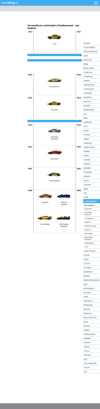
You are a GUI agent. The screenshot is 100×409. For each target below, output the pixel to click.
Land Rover (89, 251)
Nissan (87, 293)
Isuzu (86, 181)
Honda (87, 164)
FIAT (85, 126)
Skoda (87, 326)
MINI (86, 284)
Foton (87, 135)
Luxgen (87, 268)
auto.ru (9, 2)
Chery (87, 81)
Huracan (87, 230)
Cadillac (88, 72)
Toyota (87, 355)
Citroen (88, 93)
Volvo (87, 367)
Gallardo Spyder (90, 226)
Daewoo (88, 97)
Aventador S (89, 218)
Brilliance (89, 68)
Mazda (87, 276)
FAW (86, 118)
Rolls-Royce (90, 318)
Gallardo (87, 222)
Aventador (88, 209)
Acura (87, 43)
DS (85, 114)
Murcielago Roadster (88, 238)
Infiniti (87, 176)
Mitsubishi (89, 288)
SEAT (86, 322)
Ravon (87, 309)
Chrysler (88, 89)
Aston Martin (90, 52)
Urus (86, 247)
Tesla (86, 351)
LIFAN (86, 259)
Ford (86, 131)
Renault (88, 313)
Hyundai (88, 172)
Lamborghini (90, 201)
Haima (86, 151)
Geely (87, 139)
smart (87, 330)
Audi (86, 56)
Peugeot (88, 301)
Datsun (87, 101)
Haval (86, 156)
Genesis (88, 143)
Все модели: (89, 205)
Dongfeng (89, 110)
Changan (88, 77)
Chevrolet (89, 85)
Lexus (87, 255)
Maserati (88, 272)
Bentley (88, 60)
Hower (87, 168)
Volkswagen (90, 363)
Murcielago (88, 233)
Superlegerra (89, 243)
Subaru (87, 338)
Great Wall (89, 147)
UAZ (85, 359)
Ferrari (88, 122)
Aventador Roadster (88, 214)
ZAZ (85, 372)
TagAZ (87, 347)
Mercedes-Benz (91, 280)
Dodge (87, 106)
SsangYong (89, 334)
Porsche (88, 305)
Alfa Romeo (89, 47)
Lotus (87, 263)
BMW (86, 64)
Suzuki (87, 343)
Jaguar (87, 185)
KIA (85, 193)
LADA (86, 197)
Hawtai (87, 160)
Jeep (86, 189)
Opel (86, 297)
